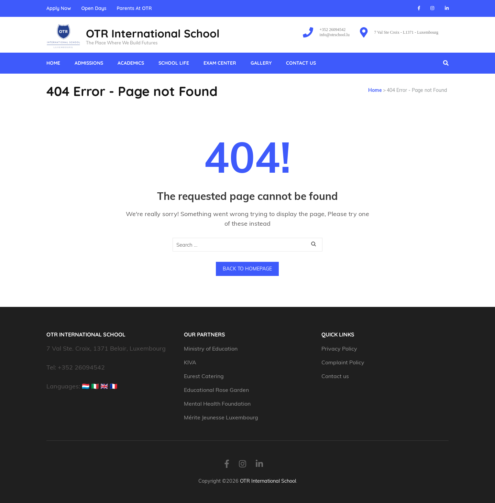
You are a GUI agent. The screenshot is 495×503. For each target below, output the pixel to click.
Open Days (93, 8)
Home (53, 63)
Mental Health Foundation (217, 403)
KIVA (190, 362)
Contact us (301, 63)
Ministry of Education (211, 348)
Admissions (89, 63)
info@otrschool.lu (335, 34)
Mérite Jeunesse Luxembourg (221, 417)
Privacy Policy (339, 348)
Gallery (261, 63)
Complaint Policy (342, 362)
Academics (131, 63)
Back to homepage (247, 269)
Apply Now (58, 8)
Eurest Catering (204, 376)
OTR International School (153, 33)
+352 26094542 (333, 29)
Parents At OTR (134, 8)
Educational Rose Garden (216, 389)
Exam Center (220, 63)
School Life (173, 63)
